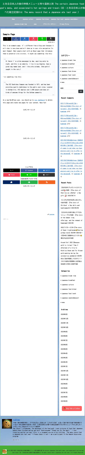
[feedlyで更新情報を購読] (29, 182)
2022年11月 (64, 375)
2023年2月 (64, 362)
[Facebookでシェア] (16, 39)
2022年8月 (64, 388)
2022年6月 (64, 397)
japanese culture (67, 67)
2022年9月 (64, 384)
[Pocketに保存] (33, 39)
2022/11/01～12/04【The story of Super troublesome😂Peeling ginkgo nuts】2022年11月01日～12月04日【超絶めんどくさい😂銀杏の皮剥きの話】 (72, 233)
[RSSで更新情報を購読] (46, 182)
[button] (51, 39)
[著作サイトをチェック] (11, 182)
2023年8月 (64, 336)
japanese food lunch (68, 75)
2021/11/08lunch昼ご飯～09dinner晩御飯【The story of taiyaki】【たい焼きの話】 (70, 106)
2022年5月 (64, 401)
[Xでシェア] (7, 39)
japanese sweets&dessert (70, 78)
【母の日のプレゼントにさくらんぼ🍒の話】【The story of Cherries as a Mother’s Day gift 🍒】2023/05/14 (71, 191)
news (62, 82)
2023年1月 (64, 366)
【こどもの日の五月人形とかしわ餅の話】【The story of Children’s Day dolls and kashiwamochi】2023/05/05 (71, 204)
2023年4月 (64, 353)
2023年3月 (64, 357)
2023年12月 (64, 318)
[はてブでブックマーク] (25, 39)
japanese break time (68, 60)
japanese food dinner (68, 71)
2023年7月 (64, 340)
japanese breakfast (68, 64)
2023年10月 (64, 327)
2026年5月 (64, 314)
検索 (61, 88)
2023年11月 (64, 323)
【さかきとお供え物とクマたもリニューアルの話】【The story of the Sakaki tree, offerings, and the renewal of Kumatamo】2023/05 (72, 218)
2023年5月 (64, 349)
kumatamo (63, 111)
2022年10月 (64, 379)
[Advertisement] (29, 122)
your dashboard (39, 100)
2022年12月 (64, 371)
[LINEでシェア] (42, 39)
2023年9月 (64, 331)
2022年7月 (64, 392)
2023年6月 (64, 344)
